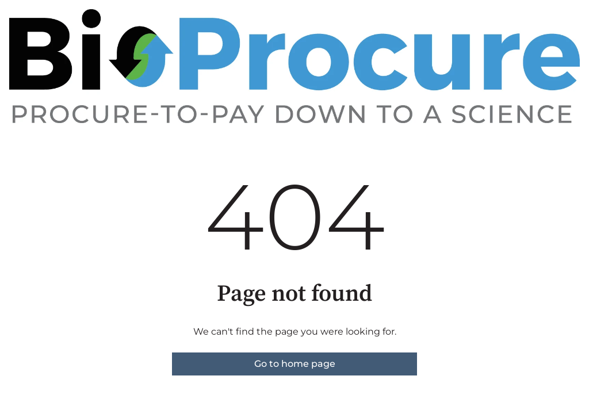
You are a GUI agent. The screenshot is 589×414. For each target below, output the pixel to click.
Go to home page (294, 363)
